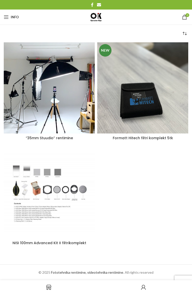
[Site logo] (96, 17)
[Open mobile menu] (11, 17)
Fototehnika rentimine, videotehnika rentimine (87, 272)
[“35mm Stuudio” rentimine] (49, 87)
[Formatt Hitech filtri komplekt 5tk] (142, 87)
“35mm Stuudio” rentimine (49, 137)
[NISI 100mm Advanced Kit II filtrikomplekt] (49, 192)
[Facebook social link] (92, 5)
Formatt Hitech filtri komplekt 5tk (143, 137)
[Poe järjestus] (184, 33)
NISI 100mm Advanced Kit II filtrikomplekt (49, 242)
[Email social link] (98, 5)
